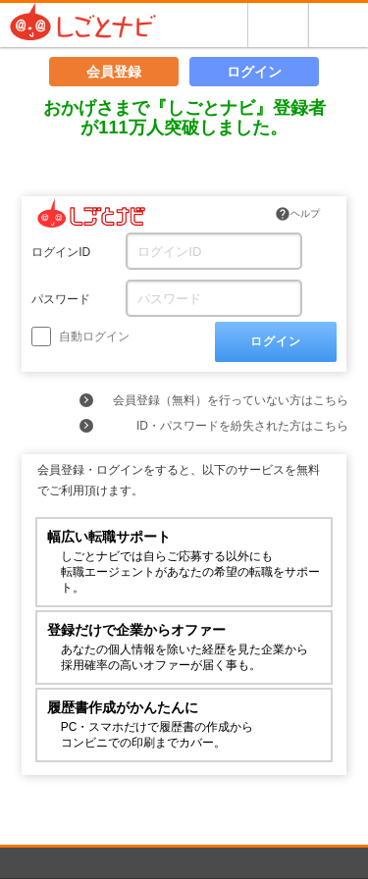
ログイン (254, 71)
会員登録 (113, 71)
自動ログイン (80, 336)
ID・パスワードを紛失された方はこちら (242, 426)
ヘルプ (297, 214)
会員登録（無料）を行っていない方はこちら (230, 400)
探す (277, 25)
